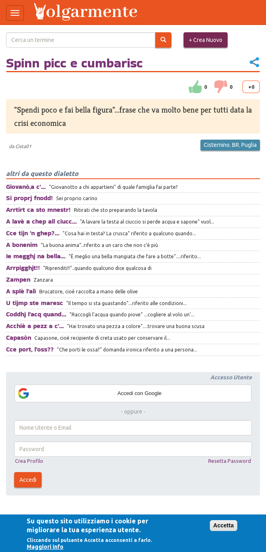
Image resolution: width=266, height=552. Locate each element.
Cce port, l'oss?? (30, 349)
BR (235, 145)
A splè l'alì (21, 291)
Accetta (223, 525)
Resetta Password (229, 461)
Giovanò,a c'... (26, 186)
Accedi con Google (89, 393)
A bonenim (22, 244)
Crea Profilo (29, 461)
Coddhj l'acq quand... (36, 314)
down (220, 86)
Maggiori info (45, 547)
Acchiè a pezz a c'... (35, 325)
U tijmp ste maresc (34, 302)
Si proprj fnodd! (29, 198)
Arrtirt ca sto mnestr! (38, 209)
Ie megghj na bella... (35, 256)
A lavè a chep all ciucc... (41, 221)
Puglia (249, 145)
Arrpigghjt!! (23, 267)
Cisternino (217, 145)
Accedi (27, 480)
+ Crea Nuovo (205, 40)
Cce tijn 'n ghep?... (32, 233)
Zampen (18, 279)
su (195, 86)
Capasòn (18, 337)
